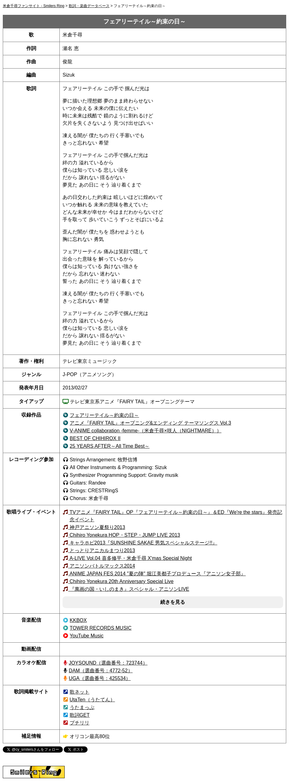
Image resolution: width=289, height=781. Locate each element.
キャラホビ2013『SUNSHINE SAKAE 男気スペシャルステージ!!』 (142, 542)
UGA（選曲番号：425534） (100, 678)
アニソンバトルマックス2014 (101, 566)
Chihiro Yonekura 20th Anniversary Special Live (121, 581)
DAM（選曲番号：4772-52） (100, 670)
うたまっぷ (82, 707)
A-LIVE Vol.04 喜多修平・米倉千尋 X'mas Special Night (130, 558)
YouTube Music (86, 635)
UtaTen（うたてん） (92, 699)
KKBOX (78, 620)
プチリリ (79, 722)
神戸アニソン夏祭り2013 (96, 527)
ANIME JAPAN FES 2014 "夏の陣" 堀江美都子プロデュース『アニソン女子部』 (157, 573)
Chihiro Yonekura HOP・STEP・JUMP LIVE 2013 (124, 535)
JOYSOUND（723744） (108, 663)
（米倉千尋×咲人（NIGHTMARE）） (145, 430)
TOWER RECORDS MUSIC (101, 628)
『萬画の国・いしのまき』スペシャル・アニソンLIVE (128, 589)
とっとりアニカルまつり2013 (101, 550)
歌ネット (79, 692)
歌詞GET (80, 715)
